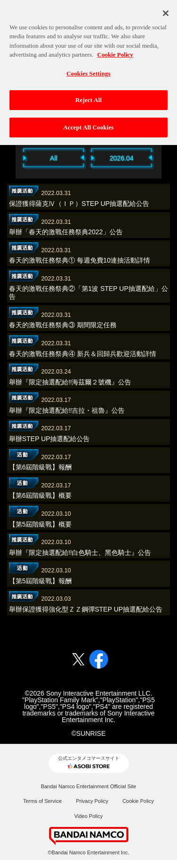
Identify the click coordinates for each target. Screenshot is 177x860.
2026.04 (122, 158)
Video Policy (88, 816)
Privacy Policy (92, 801)
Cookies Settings (88, 67)
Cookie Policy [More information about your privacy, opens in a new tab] (115, 49)
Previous (11, 157)
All (53, 158)
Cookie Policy (138, 801)
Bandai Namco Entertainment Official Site (88, 786)
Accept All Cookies (88, 122)
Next (167, 157)
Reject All (89, 94)
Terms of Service (42, 801)
